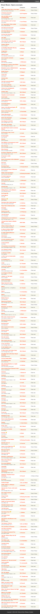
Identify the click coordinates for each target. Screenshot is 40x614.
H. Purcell (22, 218)
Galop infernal (4, 179)
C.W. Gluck (22, 82)
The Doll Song (4, 508)
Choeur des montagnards (7, 88)
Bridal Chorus (4, 71)
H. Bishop (22, 48)
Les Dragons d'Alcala (6, 272)
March (3, 286)
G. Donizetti (23, 97)
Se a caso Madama (6, 463)
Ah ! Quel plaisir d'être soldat (8, 24)
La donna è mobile (6, 252)
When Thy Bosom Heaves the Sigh (10, 589)
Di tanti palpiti (4, 135)
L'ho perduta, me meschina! (8, 246)
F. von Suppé (23, 409)
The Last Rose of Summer (7, 526)
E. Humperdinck (24, 166)
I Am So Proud (5, 214)
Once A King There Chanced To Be (10, 368)
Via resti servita (5, 565)
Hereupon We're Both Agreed (8, 202)
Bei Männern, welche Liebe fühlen (9, 64)
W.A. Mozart (23, 17)
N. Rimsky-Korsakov (25, 173)
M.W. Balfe (22, 222)
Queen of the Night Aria (7, 446)
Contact (31, 612)
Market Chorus (5, 297)
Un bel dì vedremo (6, 546)
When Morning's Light (6, 585)
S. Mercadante (23, 579)
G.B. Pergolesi (23, 13)
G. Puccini (22, 156)
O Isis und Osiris (5, 343)
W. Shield (22, 94)
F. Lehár (22, 280)
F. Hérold (22, 243)
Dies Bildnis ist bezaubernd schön (9, 142)
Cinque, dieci (4, 91)
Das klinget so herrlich (7, 121)
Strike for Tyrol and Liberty (8, 501)
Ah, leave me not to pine (7, 27)
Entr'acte (3, 162)
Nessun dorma (5, 330)
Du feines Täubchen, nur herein (9, 152)
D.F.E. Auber (23, 101)
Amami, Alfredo (5, 44)
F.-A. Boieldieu (23, 25)
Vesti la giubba (5, 562)
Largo (2, 262)
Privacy (27, 612)
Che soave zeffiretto (6, 84)
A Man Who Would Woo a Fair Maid (10, 9)
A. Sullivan (22, 10)
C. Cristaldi (22, 560)
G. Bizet (22, 51)
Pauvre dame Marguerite (7, 419)
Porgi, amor (4, 425)
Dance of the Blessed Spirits (8, 107)
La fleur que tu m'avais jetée (8, 256)
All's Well (3, 37)
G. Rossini (22, 136)
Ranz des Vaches (5, 449)
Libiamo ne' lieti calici (6, 276)
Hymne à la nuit (5, 211)
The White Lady (5, 540)
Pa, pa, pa (3, 412)
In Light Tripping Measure (7, 232)
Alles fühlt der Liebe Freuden (8, 41)
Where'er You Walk (6, 592)
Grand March (4, 195)
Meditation (4, 304)
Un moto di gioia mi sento (7, 550)
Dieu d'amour (4, 145)
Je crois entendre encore (7, 239)
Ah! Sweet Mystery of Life (7, 31)
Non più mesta (5, 337)
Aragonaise (4, 51)
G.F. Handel (23, 263)
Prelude (3, 432)
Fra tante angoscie (6, 176)
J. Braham (22, 38)
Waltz (2, 575)
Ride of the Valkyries (6, 459)
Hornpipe (3, 207)
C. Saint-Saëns (23, 115)
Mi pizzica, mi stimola (6, 306)
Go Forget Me (4, 193)
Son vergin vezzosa (6, 492)
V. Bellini (22, 75)
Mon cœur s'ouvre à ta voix (8, 316)
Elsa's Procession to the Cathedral (10, 159)
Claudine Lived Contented (7, 94)
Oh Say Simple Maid (6, 358)
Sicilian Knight (5, 482)
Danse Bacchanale (6, 114)
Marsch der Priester (6, 301)
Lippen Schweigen (6, 279)
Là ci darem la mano (6, 249)
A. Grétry (22, 146)
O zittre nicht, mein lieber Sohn (9, 350)
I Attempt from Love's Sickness (9, 217)
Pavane (3, 422)
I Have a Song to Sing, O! (7, 225)
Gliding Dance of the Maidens (8, 189)
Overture (3, 371)
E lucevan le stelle (5, 155)
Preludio (3, 436)
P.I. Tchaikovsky (24, 576)
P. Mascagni (23, 236)
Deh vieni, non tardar (6, 124)
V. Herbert (22, 31)
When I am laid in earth (7, 582)
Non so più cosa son (6, 340)
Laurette (3, 269)
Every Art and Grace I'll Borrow (9, 169)
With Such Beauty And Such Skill (9, 602)
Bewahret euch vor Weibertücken (9, 67)
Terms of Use (21, 612)
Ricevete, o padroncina (7, 456)
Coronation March (5, 103)
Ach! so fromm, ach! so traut (8, 20)
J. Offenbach (23, 61)
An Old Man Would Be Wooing (8, 47)
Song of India (4, 496)
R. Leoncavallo (23, 563)
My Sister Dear (5, 323)
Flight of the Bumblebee (7, 172)
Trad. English (23, 358)
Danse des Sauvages (6, 117)
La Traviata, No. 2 (5, 259)
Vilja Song (3, 569)
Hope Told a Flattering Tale (8, 205)
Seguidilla (3, 466)
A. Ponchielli (23, 111)
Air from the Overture (6, 34)
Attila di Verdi (4, 54)
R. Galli (22, 55)
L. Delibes (22, 512)
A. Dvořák (22, 499)
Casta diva (4, 74)
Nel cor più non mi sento (7, 326)
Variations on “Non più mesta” (9, 560)
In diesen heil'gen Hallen (7, 229)
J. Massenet (23, 304)
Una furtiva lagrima (6, 553)
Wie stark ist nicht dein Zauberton (9, 599)
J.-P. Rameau (23, 118)
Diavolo (3, 139)
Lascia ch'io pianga (6, 266)
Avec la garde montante (7, 57)
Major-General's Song (6, 283)
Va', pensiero (4, 556)
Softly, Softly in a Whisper (7, 484)
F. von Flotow (23, 21)
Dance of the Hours (6, 111)
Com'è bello (4, 97)
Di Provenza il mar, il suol (7, 132)
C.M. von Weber (24, 482)
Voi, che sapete (5, 572)
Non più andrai (5, 333)
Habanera (3, 199)
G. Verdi (22, 45)
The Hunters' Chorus (6, 523)
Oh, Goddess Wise (6, 360)
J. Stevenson (23, 526)
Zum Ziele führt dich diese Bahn (9, 606)
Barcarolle (4, 61)
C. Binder (22, 375)
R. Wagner (22, 72)
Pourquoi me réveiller (6, 429)
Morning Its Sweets (6, 320)
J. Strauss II (23, 372)
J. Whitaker (22, 355)
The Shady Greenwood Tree (8, 532)
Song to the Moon (5, 499)
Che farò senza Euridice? (7, 81)
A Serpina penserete (6, 12)
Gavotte (3, 183)
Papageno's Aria (5, 415)
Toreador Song (5, 543)
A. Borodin (22, 190)
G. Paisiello (23, 205)
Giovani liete (4, 186)
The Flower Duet (5, 511)
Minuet (3, 310)
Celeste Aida (4, 78)
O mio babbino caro (6, 347)
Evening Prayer (5, 166)
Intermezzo (4, 236)
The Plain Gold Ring (6, 528)
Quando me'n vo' (5, 442)
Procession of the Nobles (7, 439)
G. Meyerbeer (23, 104)
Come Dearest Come (6, 100)
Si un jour (3, 479)
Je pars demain (5, 242)
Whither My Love (5, 595)
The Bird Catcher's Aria (7, 504)
